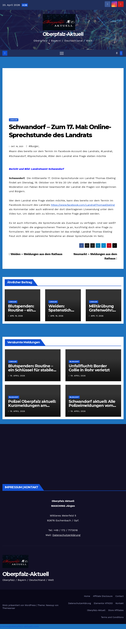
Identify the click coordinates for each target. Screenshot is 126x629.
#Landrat (106, 151)
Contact (119, 596)
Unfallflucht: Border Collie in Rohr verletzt (89, 368)
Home (87, 596)
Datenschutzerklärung (66, 535)
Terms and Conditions (112, 617)
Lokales (13, 120)
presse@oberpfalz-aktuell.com (19, 626)
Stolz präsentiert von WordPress (19, 605)
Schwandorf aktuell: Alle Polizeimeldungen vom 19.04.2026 (92, 405)
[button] (117, 53)
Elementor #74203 (103, 603)
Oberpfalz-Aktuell (63, 34)
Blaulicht (74, 362)
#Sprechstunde (37, 156)
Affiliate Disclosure (103, 596)
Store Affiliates (116, 610)
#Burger (33, 146)
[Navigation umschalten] (62, 53)
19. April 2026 (17, 376)
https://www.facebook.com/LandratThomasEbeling (83, 205)
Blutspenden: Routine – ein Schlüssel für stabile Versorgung (30, 370)
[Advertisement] (63, 91)
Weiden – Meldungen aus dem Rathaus (35, 254)
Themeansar (8, 608)
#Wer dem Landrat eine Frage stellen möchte (77, 156)
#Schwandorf (17, 156)
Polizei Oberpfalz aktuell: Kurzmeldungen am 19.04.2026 (32, 405)
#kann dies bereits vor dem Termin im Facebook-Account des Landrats (54, 151)
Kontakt (120, 603)
